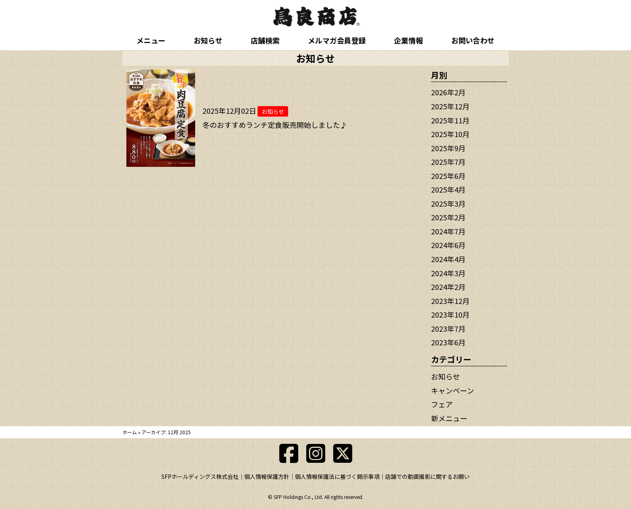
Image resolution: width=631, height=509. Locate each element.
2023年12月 (450, 301)
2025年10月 (450, 134)
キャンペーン (452, 390)
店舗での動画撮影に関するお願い (427, 476)
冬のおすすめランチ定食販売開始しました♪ (274, 124)
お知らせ (208, 40)
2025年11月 (450, 120)
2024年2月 (448, 286)
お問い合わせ (473, 40)
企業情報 (408, 40)
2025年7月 (448, 161)
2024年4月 (448, 259)
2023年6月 (448, 342)
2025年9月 (448, 148)
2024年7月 (448, 231)
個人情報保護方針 (266, 476)
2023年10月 (450, 314)
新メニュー (449, 418)
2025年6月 (448, 175)
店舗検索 (265, 40)
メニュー (150, 40)
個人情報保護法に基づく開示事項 (337, 476)
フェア (442, 404)
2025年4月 (448, 189)
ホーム (129, 432)
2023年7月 (448, 328)
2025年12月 (450, 106)
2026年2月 (448, 92)
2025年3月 (448, 203)
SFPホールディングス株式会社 (200, 476)
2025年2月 (448, 217)
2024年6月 (448, 245)
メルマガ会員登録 (337, 40)
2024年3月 (448, 273)
